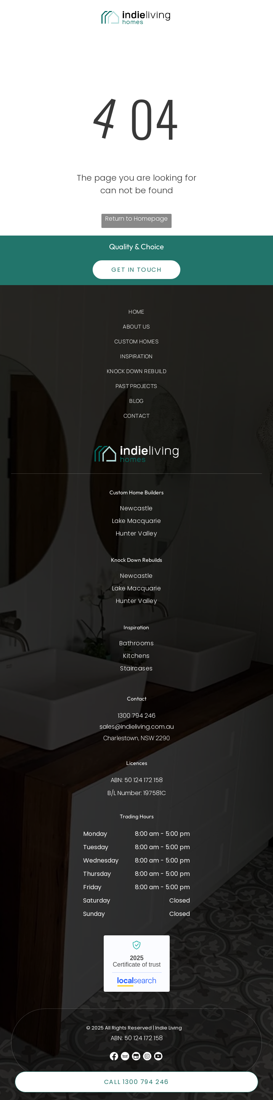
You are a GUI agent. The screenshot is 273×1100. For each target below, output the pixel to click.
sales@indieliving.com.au (137, 726)
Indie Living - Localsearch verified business (137, 963)
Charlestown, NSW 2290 (136, 738)
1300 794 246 (137, 715)
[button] (24, 17)
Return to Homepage (136, 218)
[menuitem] (136, 315)
